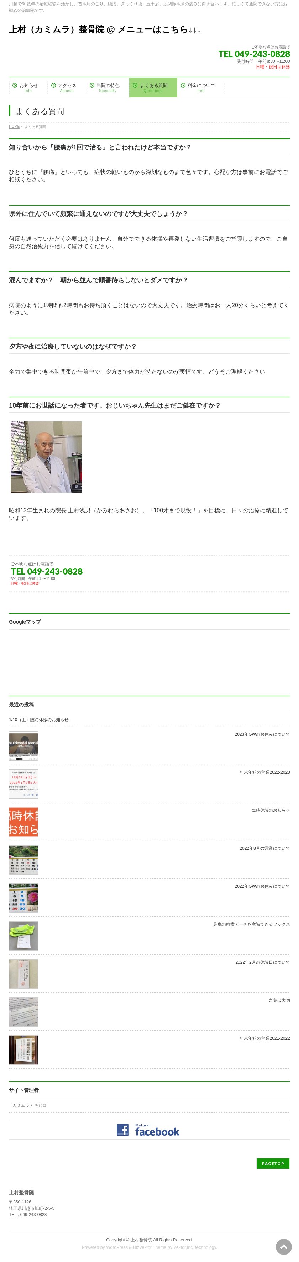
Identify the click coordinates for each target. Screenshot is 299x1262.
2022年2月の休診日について (262, 962)
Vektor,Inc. (183, 1247)
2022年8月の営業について (265, 848)
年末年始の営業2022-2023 (265, 772)
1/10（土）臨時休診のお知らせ (38, 719)
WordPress (117, 1247)
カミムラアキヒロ (29, 1105)
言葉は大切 (279, 1000)
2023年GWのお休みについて (262, 734)
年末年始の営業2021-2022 (265, 1038)
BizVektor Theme (150, 1247)
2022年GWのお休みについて (262, 886)
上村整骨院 (141, 1239)
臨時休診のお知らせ (271, 810)
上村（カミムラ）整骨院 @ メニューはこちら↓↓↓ (105, 29)
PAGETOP (273, 1163)
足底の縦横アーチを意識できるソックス (251, 924)
